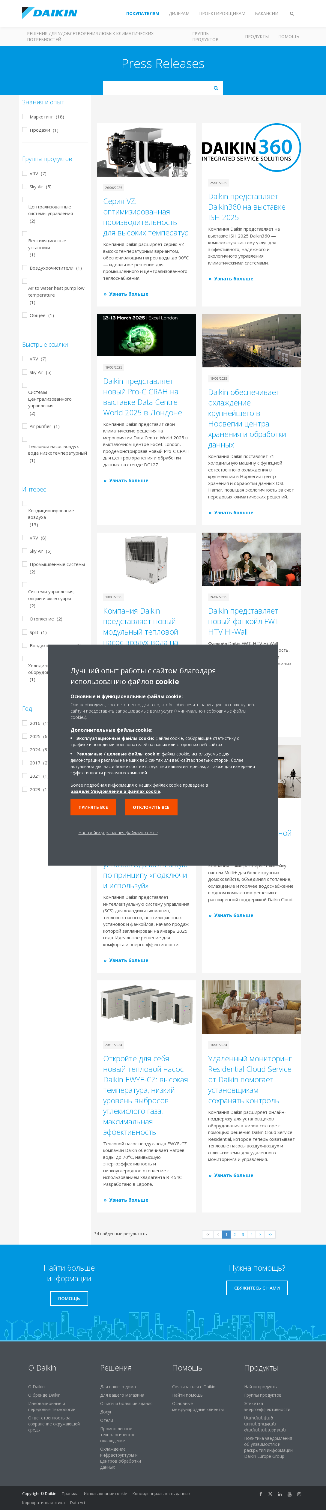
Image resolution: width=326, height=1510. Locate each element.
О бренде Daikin (44, 1395)
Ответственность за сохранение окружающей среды (54, 1424)
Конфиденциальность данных (161, 1493)
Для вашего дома (118, 1386)
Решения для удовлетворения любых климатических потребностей (90, 36)
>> (270, 1234)
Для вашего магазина (122, 1395)
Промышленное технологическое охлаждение (118, 1434)
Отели (106, 1420)
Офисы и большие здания (126, 1403)
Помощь (288, 36)
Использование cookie (105, 1493)
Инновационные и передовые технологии (52, 1406)
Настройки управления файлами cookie (118, 832)
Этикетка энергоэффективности (267, 1406)
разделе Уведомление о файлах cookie (115, 791)
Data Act (77, 1502)
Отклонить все (151, 807)
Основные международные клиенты (198, 1406)
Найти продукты (260, 1386)
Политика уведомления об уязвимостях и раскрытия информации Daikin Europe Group (268, 1447)
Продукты (257, 36)
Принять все (93, 807)
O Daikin (36, 1386)
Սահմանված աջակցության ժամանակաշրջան (265, 1424)
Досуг (106, 1412)
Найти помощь (187, 1395)
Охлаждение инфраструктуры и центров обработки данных (120, 1458)
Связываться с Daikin (193, 1386)
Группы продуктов (205, 36)
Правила (70, 1493)
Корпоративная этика (43, 1502)
